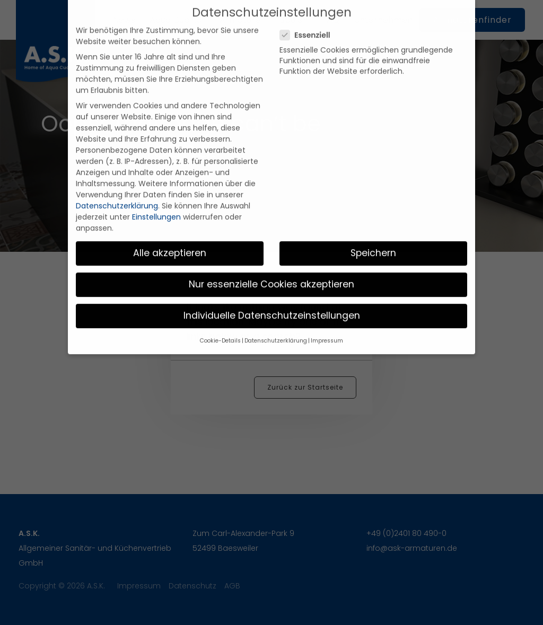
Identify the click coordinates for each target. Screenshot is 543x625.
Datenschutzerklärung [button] (275, 327)
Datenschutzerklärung (117, 192)
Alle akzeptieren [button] (169, 238)
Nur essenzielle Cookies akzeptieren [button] (271, 269)
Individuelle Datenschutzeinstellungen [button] (271, 301)
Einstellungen (156, 203)
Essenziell (308, 21)
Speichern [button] (373, 238)
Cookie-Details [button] (220, 327)
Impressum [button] (327, 327)
